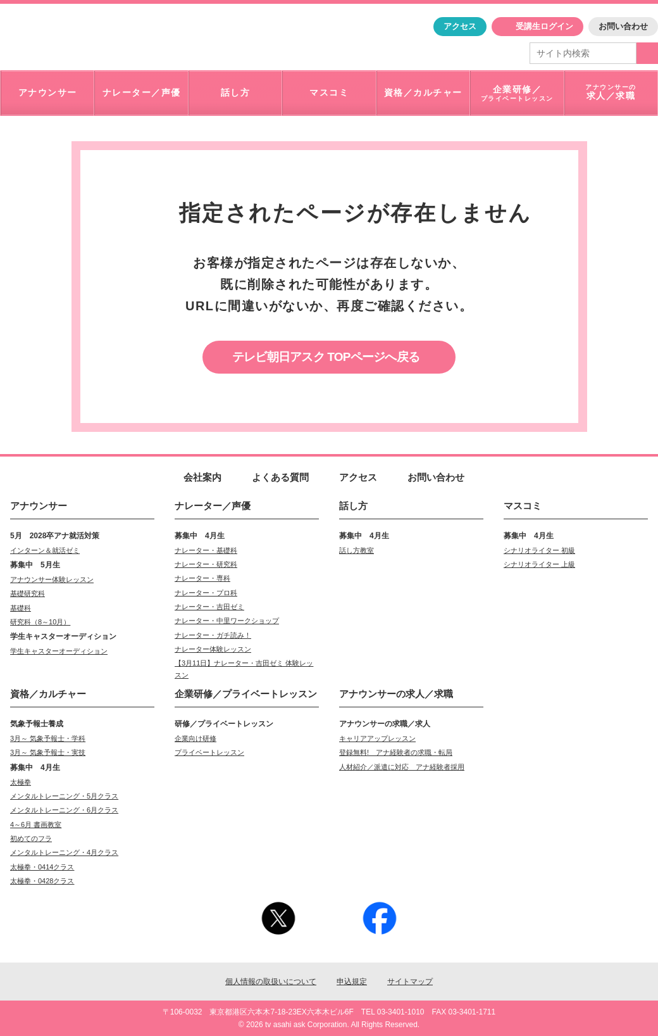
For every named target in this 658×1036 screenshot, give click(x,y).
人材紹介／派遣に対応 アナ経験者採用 (401, 767)
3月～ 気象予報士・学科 (47, 738)
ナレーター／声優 (213, 505)
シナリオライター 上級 (539, 564)
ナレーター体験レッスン (213, 649)
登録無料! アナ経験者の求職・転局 (395, 752)
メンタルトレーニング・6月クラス (64, 810)
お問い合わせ (623, 26)
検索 (647, 53)
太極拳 (20, 782)
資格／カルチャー (48, 693)
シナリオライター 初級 (539, 550)
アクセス (460, 26)
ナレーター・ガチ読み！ (213, 635)
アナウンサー (38, 505)
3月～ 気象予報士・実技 (47, 752)
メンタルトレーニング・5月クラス (64, 796)
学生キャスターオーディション (59, 651)
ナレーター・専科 (202, 578)
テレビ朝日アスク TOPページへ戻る (325, 356)
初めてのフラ (31, 838)
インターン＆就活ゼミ (45, 550)
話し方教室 (356, 550)
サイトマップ (410, 981)
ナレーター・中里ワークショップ (227, 620)
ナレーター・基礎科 (206, 550)
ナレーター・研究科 (206, 564)
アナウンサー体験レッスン (52, 579)
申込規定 (352, 981)
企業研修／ (246, 693)
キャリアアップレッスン (377, 738)
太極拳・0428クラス (42, 881)
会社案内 (202, 477)
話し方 (353, 505)
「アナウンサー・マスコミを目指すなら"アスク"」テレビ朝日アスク (106, 36)
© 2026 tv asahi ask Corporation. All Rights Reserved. (329, 1024)
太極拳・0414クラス (42, 867)
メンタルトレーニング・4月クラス (64, 852)
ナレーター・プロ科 (206, 593)
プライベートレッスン (209, 752)
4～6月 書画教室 (35, 824)
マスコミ (523, 505)
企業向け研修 (195, 738)
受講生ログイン (544, 26)
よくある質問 (280, 477)
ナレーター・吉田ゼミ (209, 606)
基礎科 (20, 608)
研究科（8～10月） (40, 622)
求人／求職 (396, 693)
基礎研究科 (27, 593)
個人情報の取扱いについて (270, 981)
